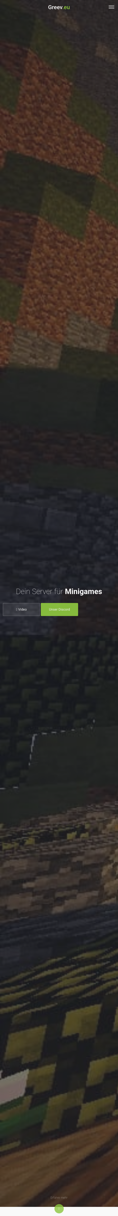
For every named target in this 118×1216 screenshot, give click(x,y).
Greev (59, 7)
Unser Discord (59, 611)
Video (21, 611)
